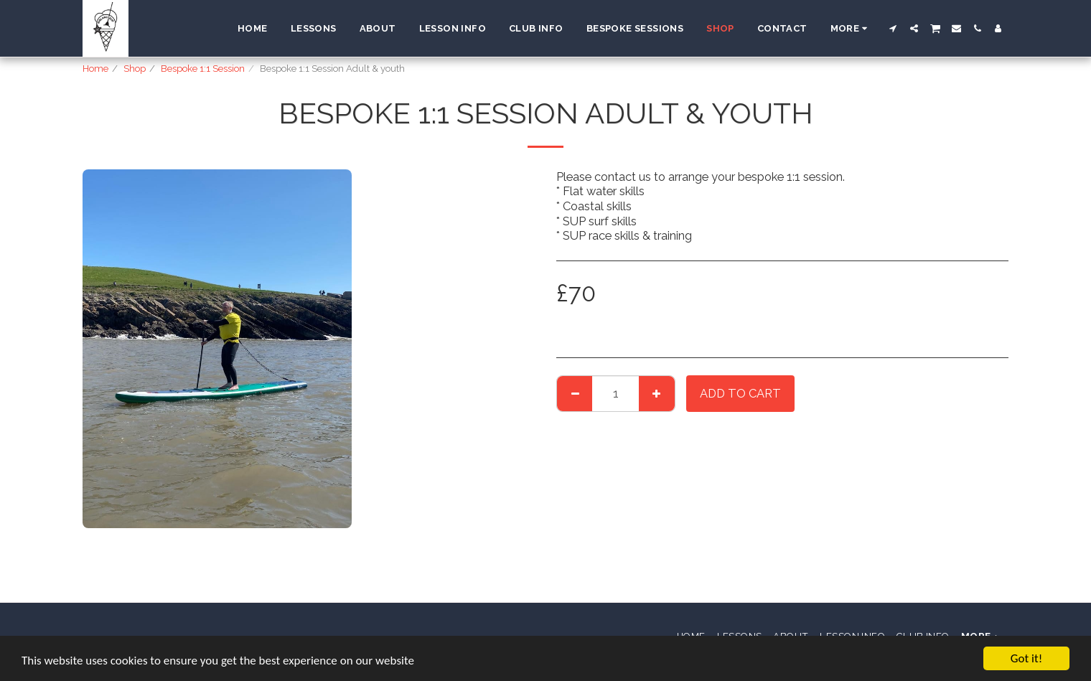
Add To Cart (740, 393)
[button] (893, 28)
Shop (134, 68)
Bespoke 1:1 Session (203, 68)
